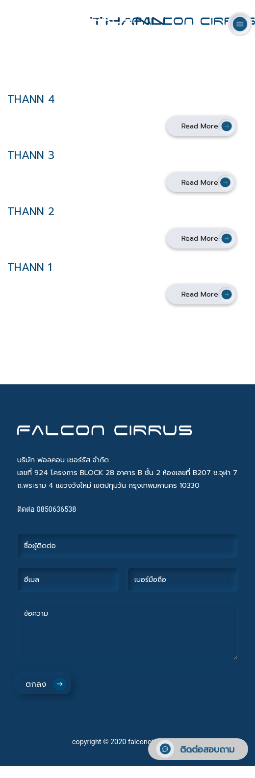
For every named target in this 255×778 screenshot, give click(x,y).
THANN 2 (30, 211)
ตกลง (36, 684)
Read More (199, 126)
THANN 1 (29, 267)
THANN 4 (31, 99)
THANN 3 (30, 155)
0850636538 (56, 509)
